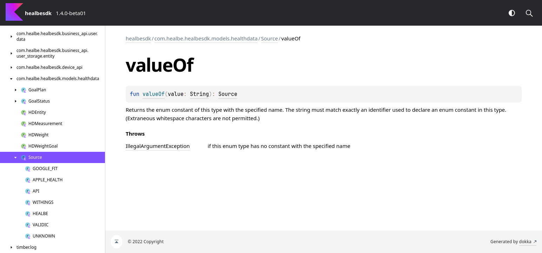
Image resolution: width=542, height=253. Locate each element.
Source (269, 38)
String (199, 94)
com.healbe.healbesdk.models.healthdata (206, 38)
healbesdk (138, 38)
